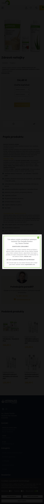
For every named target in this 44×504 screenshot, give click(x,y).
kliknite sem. (28, 256)
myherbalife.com (30, 264)
